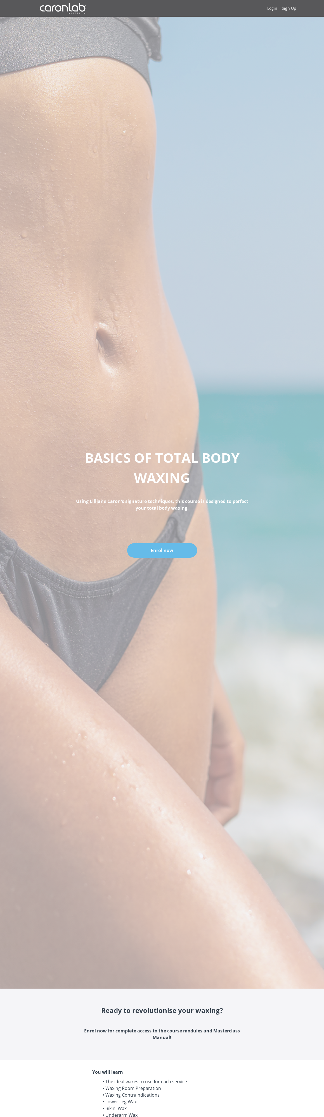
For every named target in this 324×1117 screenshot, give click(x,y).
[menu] (279, 8)
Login (272, 8)
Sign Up (289, 8)
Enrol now (162, 550)
